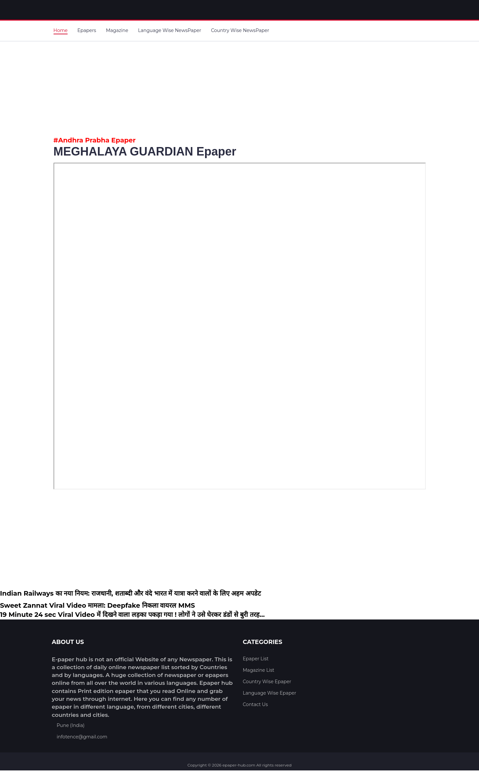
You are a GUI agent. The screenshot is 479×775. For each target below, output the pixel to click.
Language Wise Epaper (269, 693)
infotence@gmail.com (82, 737)
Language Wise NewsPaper (169, 30)
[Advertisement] (240, 87)
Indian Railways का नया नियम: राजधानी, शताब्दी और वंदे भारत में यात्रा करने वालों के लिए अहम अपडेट (130, 593)
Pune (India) (71, 725)
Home (61, 30)
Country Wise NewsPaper (240, 30)
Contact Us (255, 704)
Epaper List (256, 659)
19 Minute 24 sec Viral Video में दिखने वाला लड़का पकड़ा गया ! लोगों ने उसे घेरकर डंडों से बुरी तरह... (132, 614)
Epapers (86, 30)
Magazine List (259, 670)
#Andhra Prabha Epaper (95, 140)
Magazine (117, 30)
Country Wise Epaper (267, 681)
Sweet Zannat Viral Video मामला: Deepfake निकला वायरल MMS (97, 605)
